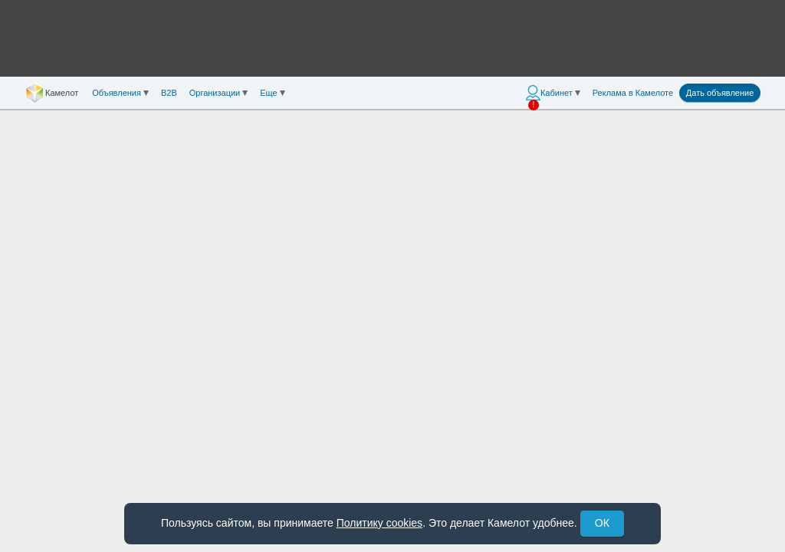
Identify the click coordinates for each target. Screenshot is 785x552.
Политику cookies (379, 523)
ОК (602, 523)
